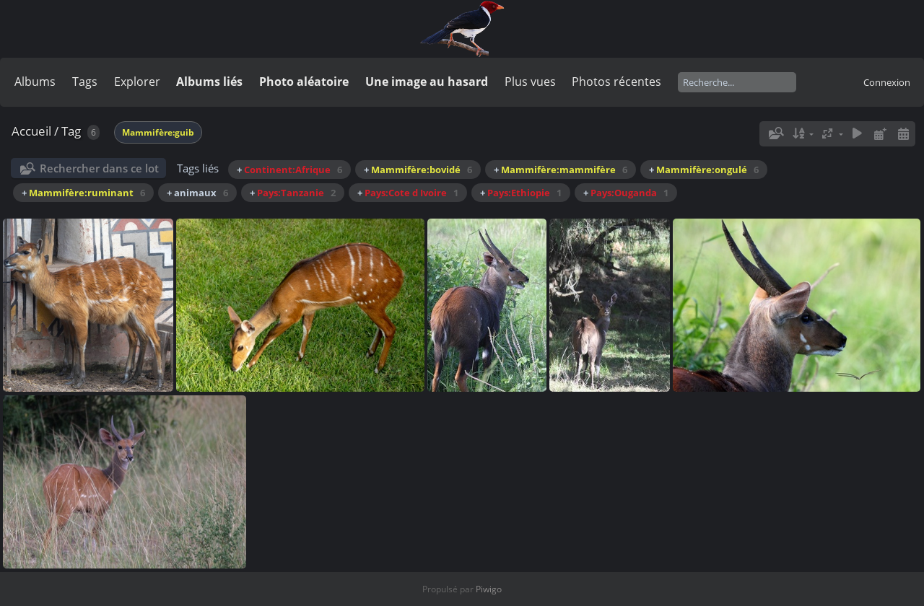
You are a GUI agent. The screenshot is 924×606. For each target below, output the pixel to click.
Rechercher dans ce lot (99, 168)
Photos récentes (616, 81)
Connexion (886, 82)
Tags (84, 81)
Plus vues (530, 81)
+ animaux (197, 192)
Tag (71, 131)
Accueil (31, 131)
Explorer (137, 81)
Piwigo (489, 589)
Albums (35, 81)
